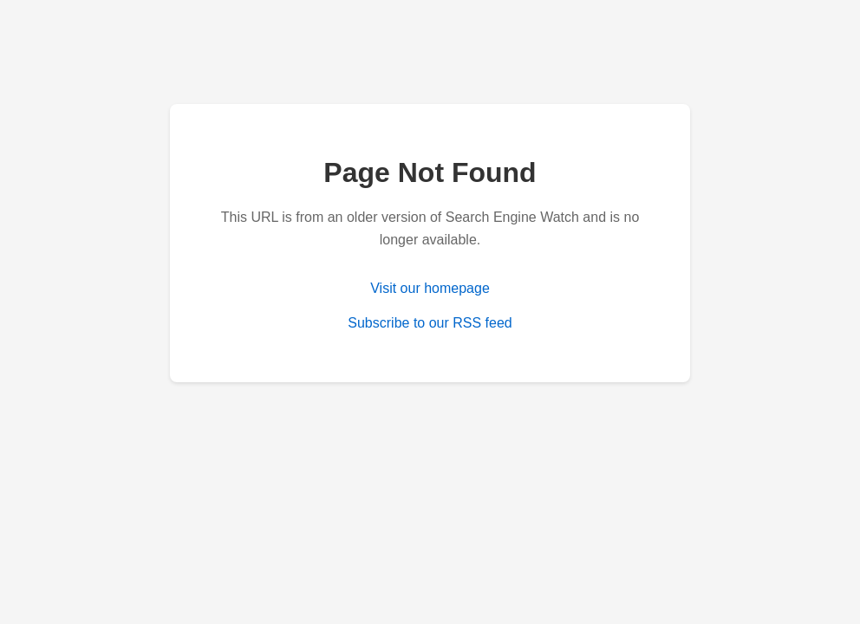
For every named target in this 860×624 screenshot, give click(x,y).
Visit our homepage (430, 288)
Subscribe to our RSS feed (429, 322)
